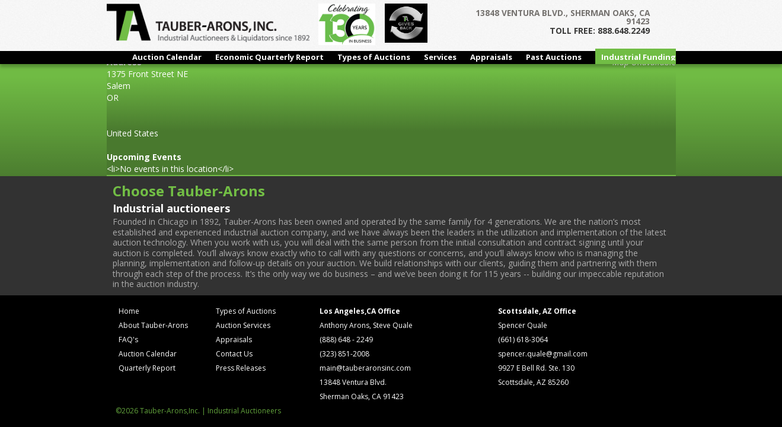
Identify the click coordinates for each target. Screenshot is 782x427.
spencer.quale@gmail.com (543, 354)
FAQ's (128, 339)
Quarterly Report (147, 368)
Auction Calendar (167, 57)
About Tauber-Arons (153, 325)
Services (440, 57)
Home (129, 311)
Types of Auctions (373, 57)
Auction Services (243, 325)
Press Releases (241, 368)
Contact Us (234, 354)
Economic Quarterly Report (269, 57)
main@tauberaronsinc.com (365, 368)
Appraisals (491, 57)
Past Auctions (554, 57)
